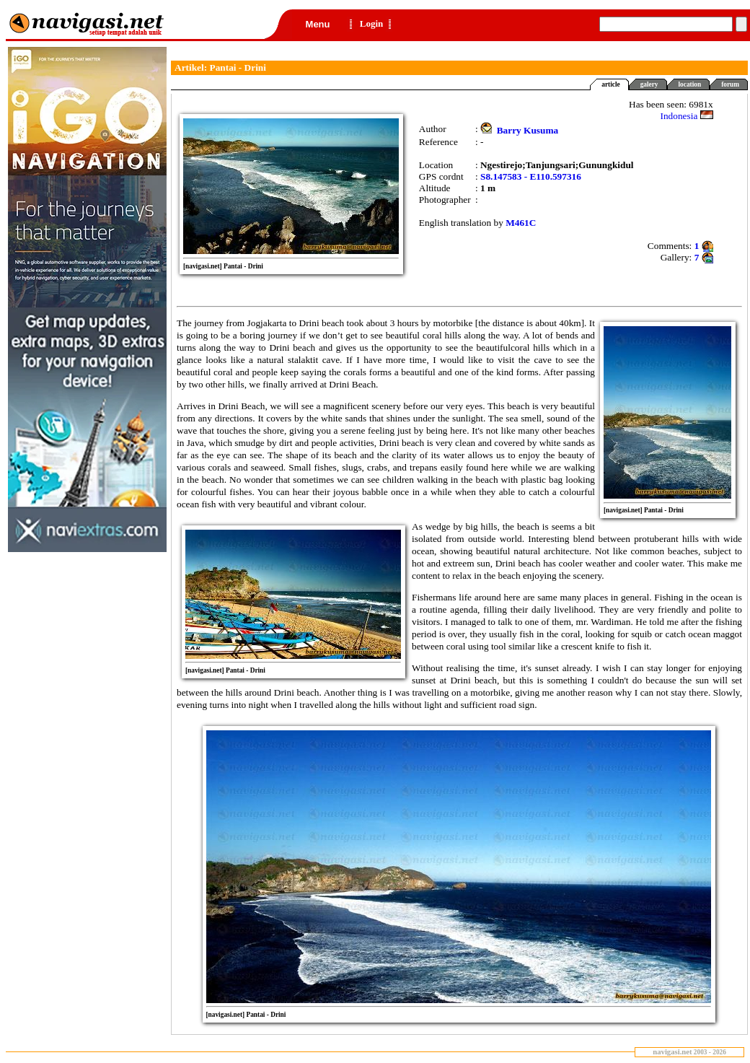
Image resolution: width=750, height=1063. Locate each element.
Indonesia (687, 115)
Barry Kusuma (528, 130)
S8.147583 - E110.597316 (530, 176)
